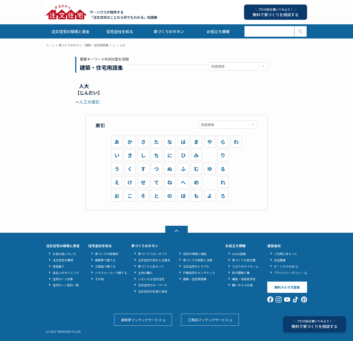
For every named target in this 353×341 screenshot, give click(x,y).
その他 (99, 279)
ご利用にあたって (285, 254)
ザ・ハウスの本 (284, 266)
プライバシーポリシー (288, 273)
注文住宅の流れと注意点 (154, 260)
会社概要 (280, 260)
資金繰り (58, 266)
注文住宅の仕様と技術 (152, 291)
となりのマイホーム (245, 266)
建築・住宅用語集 (194, 279)
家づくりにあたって (151, 266)
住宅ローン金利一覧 (66, 285)
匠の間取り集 (241, 273)
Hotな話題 (239, 254)
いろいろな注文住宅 (151, 279)
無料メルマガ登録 (287, 287)
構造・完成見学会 (244, 279)
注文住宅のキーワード (152, 285)
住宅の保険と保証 (194, 254)
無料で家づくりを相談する (314, 324)
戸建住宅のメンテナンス (199, 273)
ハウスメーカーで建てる (111, 273)
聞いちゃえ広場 (242, 285)
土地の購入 (145, 273)
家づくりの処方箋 (244, 260)
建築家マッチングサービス (141, 319)
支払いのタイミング (66, 273)
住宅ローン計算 (63, 279)
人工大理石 (89, 102)
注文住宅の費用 (63, 260)
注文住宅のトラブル (196, 266)
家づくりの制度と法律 (197, 260)
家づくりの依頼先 (106, 254)
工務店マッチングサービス (208, 319)
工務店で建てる (105, 266)
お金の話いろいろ (64, 254)
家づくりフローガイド (152, 254)
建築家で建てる (105, 260)
